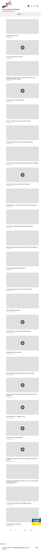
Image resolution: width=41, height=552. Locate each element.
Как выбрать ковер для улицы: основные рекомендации (19, 142)
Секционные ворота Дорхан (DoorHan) (15, 100)
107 (25, 530)
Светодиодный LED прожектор (13, 524)
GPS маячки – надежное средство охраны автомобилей (19, 226)
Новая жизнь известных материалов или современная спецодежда (22, 163)
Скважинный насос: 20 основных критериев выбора (18, 331)
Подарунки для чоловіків (12, 35)
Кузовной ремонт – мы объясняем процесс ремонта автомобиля (21, 205)
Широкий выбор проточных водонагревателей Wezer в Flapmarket (21, 247)
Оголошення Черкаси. (19, 547)
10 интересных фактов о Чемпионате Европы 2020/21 (19, 289)
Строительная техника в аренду (13, 352)
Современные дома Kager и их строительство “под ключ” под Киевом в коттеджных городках (20, 78)
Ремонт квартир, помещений (13, 310)
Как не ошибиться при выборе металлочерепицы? (18, 184)
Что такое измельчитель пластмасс (14, 56)
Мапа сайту (2, 543)
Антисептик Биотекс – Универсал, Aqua (15, 416)
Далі (31, 530)
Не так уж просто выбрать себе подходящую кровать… (19, 503)
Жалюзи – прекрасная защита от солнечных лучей (18, 121)
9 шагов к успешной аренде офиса (14, 437)
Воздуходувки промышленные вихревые (15, 268)
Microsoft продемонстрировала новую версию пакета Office (20, 373)
